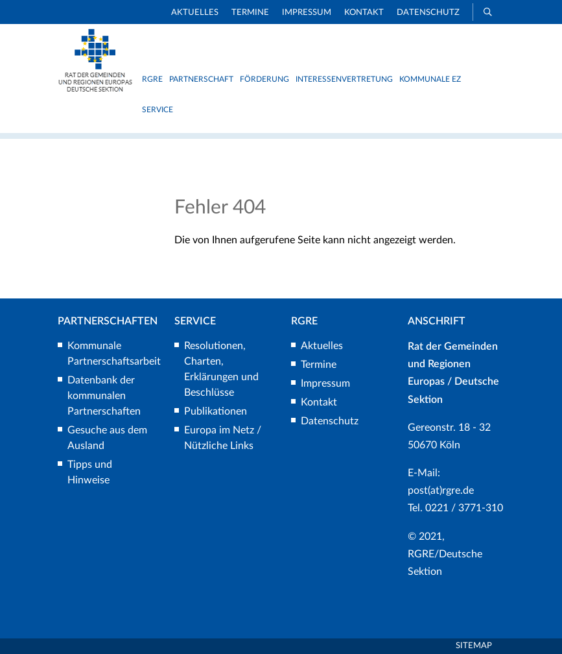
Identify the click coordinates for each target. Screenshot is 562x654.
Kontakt (364, 12)
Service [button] (157, 110)
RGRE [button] (152, 79)
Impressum (306, 12)
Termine (250, 12)
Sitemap (474, 646)
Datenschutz (428, 12)
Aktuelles (194, 12)
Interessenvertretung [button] (344, 79)
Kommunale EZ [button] (430, 79)
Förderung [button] (264, 79)
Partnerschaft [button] (201, 79)
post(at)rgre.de (441, 490)
